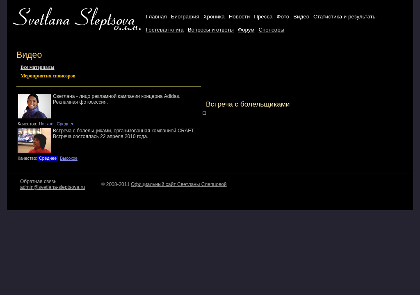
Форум (246, 30)
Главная (156, 17)
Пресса (263, 17)
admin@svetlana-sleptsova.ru (52, 187)
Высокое (69, 158)
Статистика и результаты (345, 17)
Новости (239, 17)
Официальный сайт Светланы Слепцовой (178, 184)
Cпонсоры (271, 30)
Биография (185, 17)
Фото (282, 17)
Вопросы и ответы (211, 30)
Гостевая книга (165, 30)
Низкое (46, 123)
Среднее (65, 123)
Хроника (214, 17)
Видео (301, 17)
